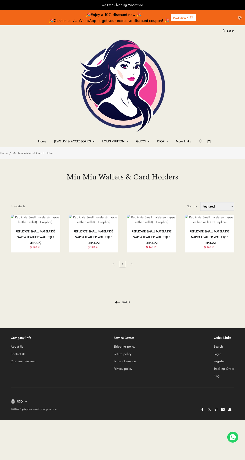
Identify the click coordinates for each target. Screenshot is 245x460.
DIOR (160, 141)
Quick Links (222, 333)
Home (42, 141)
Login (217, 349)
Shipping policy (124, 342)
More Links (183, 141)
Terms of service (125, 356)
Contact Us (18, 349)
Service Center (124, 333)
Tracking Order (224, 363)
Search (218, 342)
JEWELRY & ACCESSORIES (72, 141)
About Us (17, 342)
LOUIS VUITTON (113, 141)
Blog (217, 371)
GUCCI (141, 141)
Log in (228, 31)
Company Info (21, 333)
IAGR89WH (183, 17)
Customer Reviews (23, 356)
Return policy (122, 349)
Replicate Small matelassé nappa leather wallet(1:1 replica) (35, 232)
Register (219, 356)
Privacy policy (123, 363)
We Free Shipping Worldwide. (122, 5)
